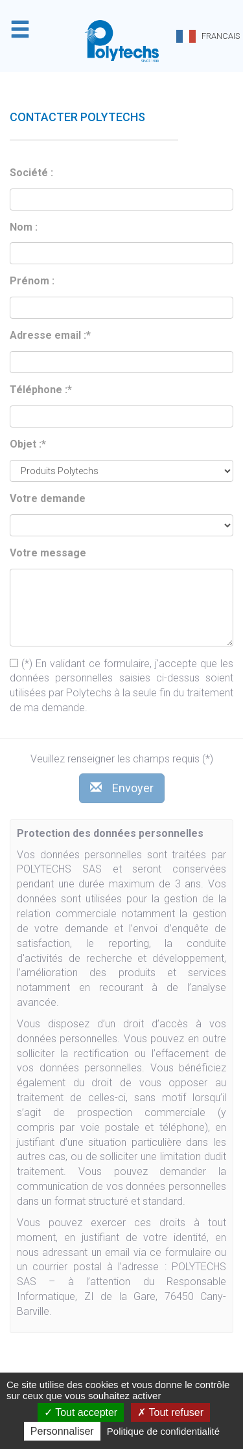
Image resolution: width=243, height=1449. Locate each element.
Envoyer (122, 788)
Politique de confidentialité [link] (163, 1431)
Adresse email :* (50, 335)
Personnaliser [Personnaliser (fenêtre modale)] (62, 1431)
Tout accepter (80, 1412)
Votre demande (48, 498)
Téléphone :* (41, 389)
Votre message (48, 553)
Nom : (24, 227)
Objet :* (28, 444)
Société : (31, 172)
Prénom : (32, 281)
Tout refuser (170, 1412)
